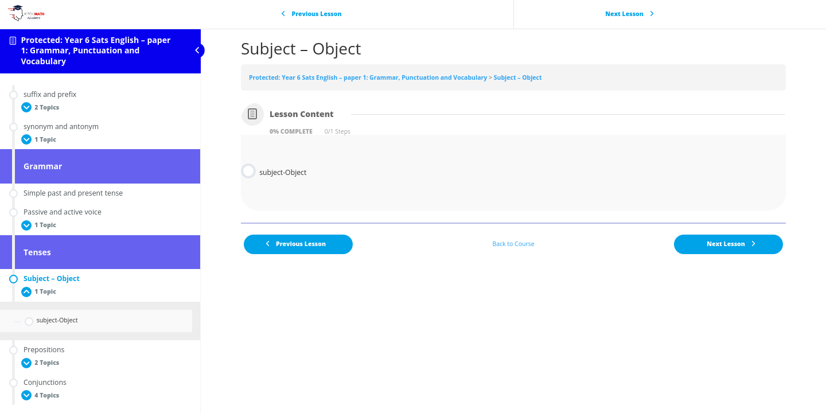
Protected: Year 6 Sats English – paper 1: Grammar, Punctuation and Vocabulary (95, 50)
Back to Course (513, 244)
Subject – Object (518, 77)
